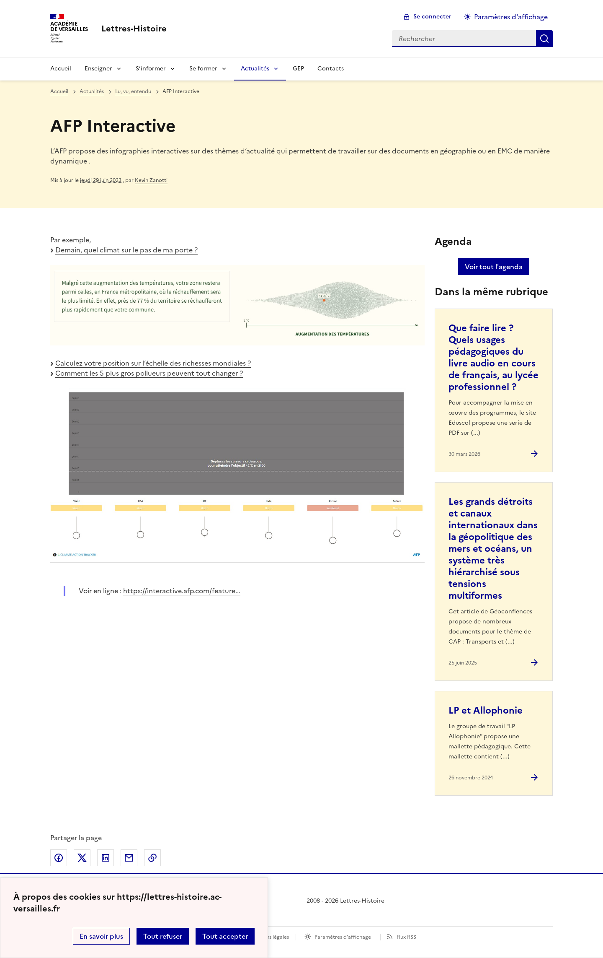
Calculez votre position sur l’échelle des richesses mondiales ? (153, 363)
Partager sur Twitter (82, 857)
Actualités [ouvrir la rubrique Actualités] (92, 91)
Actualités (255, 68)
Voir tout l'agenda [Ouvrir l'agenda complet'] (494, 267)
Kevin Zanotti (151, 180)
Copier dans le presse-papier (152, 857)
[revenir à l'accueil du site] (134, 28)
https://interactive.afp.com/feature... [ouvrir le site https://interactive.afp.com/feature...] (181, 591)
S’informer (151, 68)
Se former (203, 68)
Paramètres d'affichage (342, 937)
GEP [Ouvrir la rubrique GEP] (298, 68)
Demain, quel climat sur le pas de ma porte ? (126, 250)
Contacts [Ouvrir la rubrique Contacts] (330, 68)
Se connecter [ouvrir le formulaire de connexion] (432, 16)
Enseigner (98, 68)
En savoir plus (101, 936)
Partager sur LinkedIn (105, 857)
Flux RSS (406, 937)
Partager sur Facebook (58, 857)
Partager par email (129, 857)
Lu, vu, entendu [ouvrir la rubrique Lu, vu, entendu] (133, 91)
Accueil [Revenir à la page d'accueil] (60, 68)
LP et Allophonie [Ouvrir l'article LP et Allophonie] (485, 710)
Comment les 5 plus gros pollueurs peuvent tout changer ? (149, 373)
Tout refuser (162, 936)
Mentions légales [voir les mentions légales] (269, 937)
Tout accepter (225, 936)
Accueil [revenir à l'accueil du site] (59, 91)
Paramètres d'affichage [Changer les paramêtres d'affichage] (511, 17)
